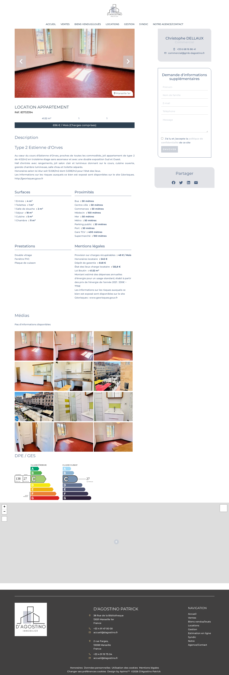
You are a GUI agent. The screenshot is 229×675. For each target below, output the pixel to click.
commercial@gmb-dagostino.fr (186, 53)
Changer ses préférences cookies (86, 671)
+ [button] (4, 507)
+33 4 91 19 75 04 (102, 654)
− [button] (4, 511)
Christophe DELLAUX (185, 38)
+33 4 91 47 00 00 (103, 628)
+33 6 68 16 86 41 (186, 49)
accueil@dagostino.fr (105, 632)
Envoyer (169, 149)
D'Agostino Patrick (115, 608)
